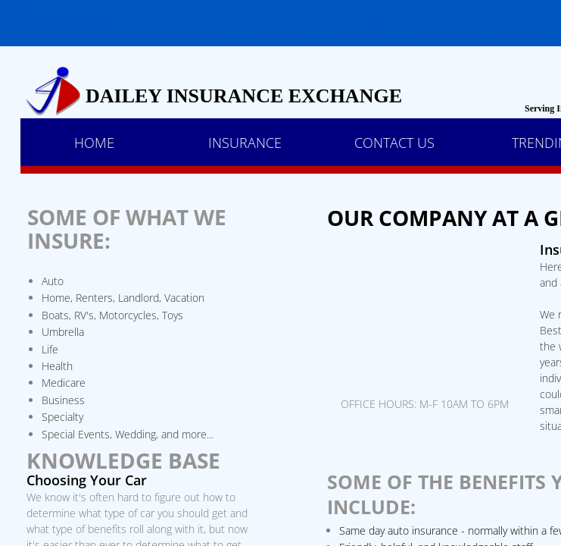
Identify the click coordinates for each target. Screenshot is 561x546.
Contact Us (394, 142)
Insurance (245, 142)
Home (94, 142)
